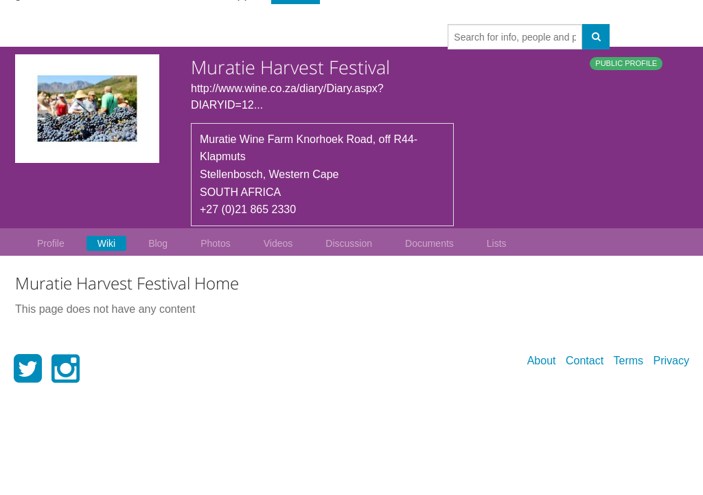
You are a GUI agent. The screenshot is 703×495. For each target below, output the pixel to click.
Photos (215, 243)
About (541, 360)
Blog (158, 243)
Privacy (671, 360)
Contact (584, 360)
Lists (497, 243)
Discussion (348, 243)
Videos (278, 243)
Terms (629, 360)
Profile (51, 243)
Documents (429, 243)
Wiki (106, 243)
